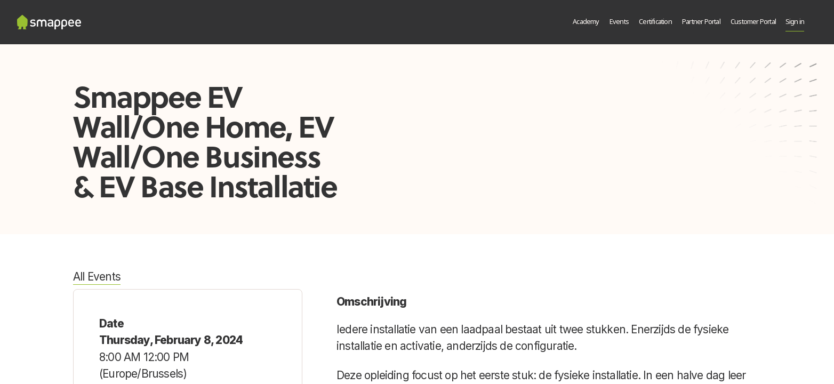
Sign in (794, 22)
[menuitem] (586, 22)
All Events (97, 276)
